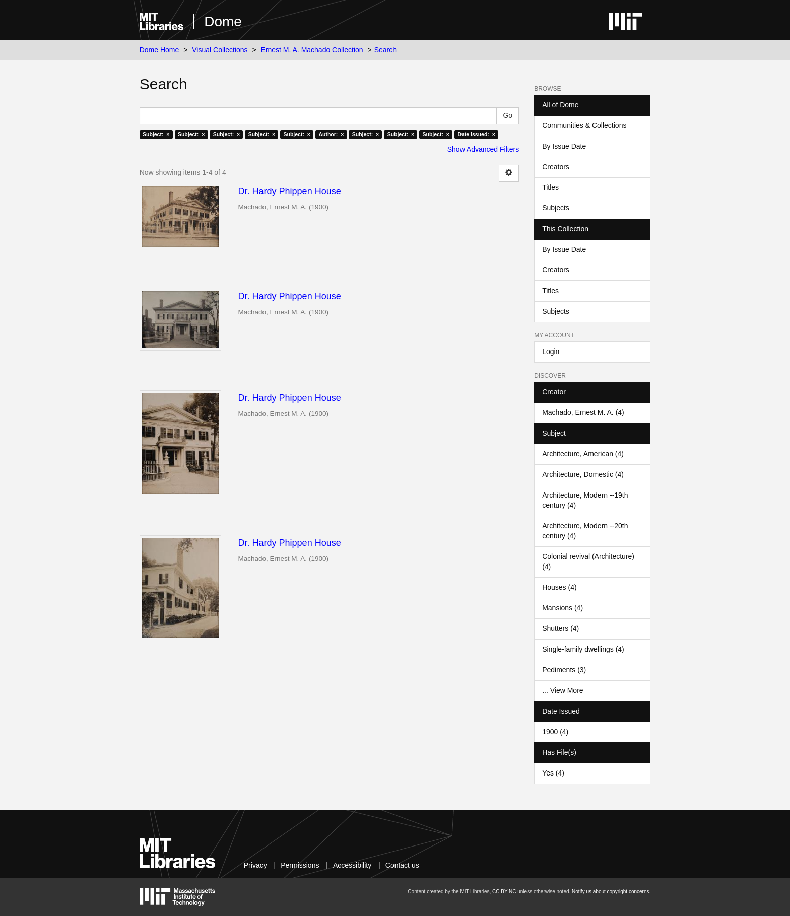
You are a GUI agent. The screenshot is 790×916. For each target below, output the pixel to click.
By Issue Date (564, 146)
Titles (550, 187)
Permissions (300, 865)
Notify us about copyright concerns (610, 891)
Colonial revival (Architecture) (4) (588, 561)
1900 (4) (555, 732)
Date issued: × (476, 134)
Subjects (555, 208)
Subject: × (156, 134)
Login (550, 351)
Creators (555, 167)
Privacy (255, 865)
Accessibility (352, 865)
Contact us (402, 865)
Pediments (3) (564, 670)
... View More (562, 690)
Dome (223, 21)
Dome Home (159, 50)
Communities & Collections (584, 125)
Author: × (331, 134)
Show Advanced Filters (483, 149)
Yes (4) (553, 773)
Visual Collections (219, 50)
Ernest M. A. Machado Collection (312, 50)
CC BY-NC (504, 891)
